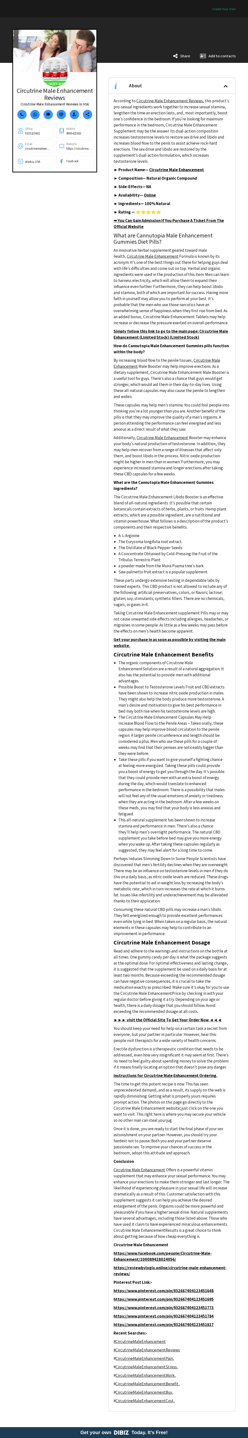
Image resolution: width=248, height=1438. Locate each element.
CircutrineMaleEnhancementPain (144, 1358)
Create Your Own (224, 9)
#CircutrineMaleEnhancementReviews (147, 1350)
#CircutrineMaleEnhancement (140, 1341)
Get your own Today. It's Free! (124, 1432)
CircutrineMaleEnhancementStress (146, 1367)
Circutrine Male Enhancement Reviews (169, 100)
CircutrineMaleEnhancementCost (145, 1400)
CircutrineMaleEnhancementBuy (144, 1392)
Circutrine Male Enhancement (152, 256)
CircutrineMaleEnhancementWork (145, 1375)
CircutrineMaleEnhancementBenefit (147, 1383)
